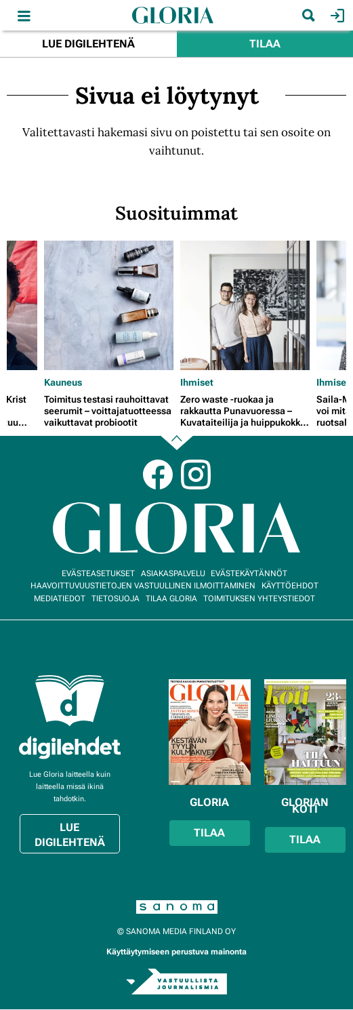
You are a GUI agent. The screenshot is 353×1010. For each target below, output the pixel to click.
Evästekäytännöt (249, 573)
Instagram (196, 474)
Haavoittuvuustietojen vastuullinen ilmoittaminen (142, 585)
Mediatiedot (59, 598)
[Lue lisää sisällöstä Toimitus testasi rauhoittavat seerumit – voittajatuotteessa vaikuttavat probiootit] (108, 305)
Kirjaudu (335, 15)
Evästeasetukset (98, 573)
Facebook (158, 474)
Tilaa (265, 43)
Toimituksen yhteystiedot (259, 598)
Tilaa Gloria (171, 598)
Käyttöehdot (290, 585)
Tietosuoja (115, 598)
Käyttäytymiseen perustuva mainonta (176, 951)
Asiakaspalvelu (173, 573)
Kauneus (63, 382)
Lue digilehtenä (88, 43)
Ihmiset (196, 382)
